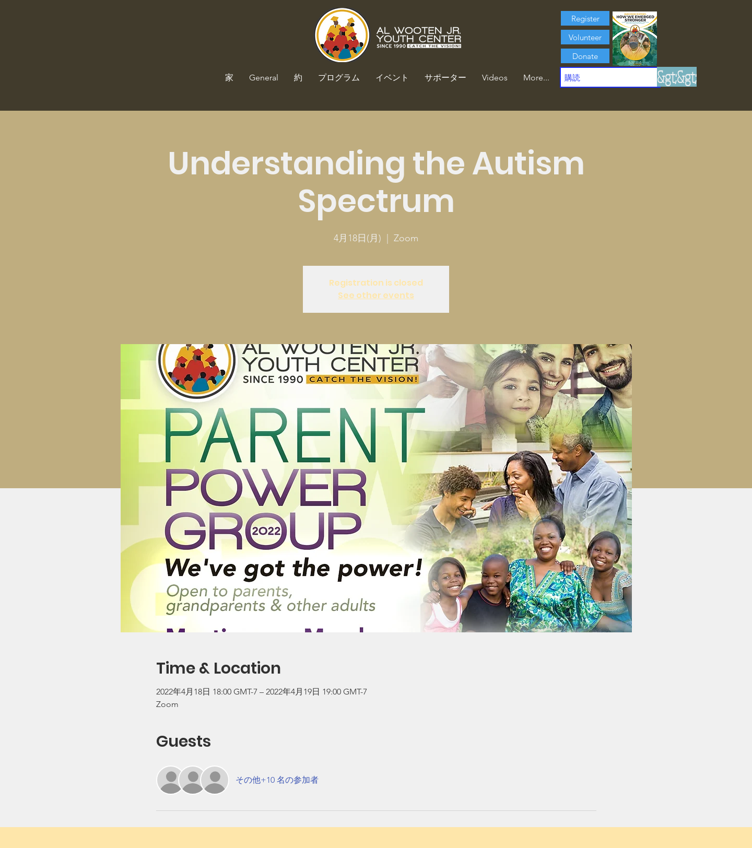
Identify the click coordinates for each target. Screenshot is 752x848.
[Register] (585, 18)
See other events (376, 295)
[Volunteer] (585, 37)
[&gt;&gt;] (677, 77)
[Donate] (585, 56)
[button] (298, 77)
